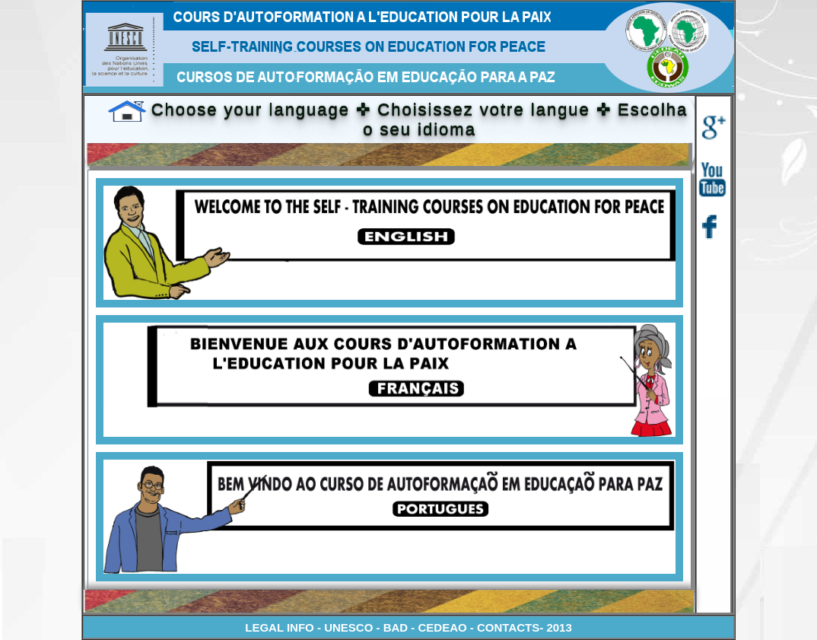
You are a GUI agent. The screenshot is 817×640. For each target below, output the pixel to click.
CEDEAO (444, 627)
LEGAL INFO (279, 627)
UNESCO (348, 627)
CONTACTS (508, 627)
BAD (397, 627)
